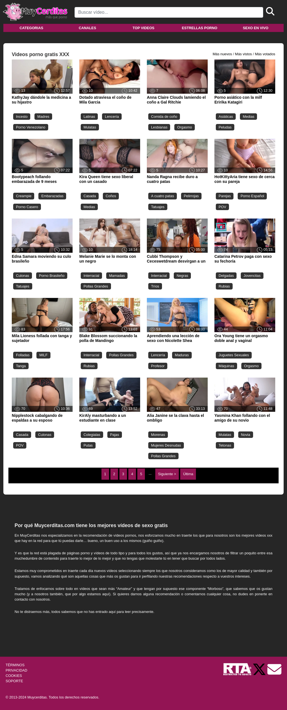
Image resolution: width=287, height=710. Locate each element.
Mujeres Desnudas (166, 445)
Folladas (22, 355)
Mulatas (90, 127)
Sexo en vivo (255, 28)
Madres (43, 116)
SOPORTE (14, 681)
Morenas (158, 435)
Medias (248, 116)
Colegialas (92, 435)
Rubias (224, 286)
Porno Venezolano (30, 127)
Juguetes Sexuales (234, 355)
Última (188, 474)
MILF (43, 355)
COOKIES (14, 676)
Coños (111, 196)
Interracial (91, 276)
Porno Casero (27, 207)
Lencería (112, 116)
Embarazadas (52, 196)
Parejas (225, 196)
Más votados (265, 54)
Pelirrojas (191, 196)
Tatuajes (158, 207)
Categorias (31, 28)
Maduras (182, 355)
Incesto (21, 116)
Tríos (155, 286)
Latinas (89, 116)
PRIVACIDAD (16, 670)
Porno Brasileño (51, 276)
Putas (88, 445)
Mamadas (117, 276)
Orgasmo (184, 127)
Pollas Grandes (96, 286)
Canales (87, 28)
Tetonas (225, 445)
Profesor (158, 366)
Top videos (143, 28)
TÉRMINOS (15, 665)
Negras (182, 276)
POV (222, 207)
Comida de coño (164, 116)
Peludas (225, 127)
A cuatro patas (162, 196)
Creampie (23, 196)
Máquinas (226, 366)
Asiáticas (226, 116)
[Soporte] (274, 669)
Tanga (21, 366)
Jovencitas (252, 276)
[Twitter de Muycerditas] (259, 669)
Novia (245, 435)
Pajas (114, 435)
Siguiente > (167, 474)
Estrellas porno (199, 28)
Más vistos (243, 54)
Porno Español (252, 196)
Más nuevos (222, 54)
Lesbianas (159, 127)
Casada (90, 196)
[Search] (169, 12)
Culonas (22, 276)
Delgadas (226, 276)
